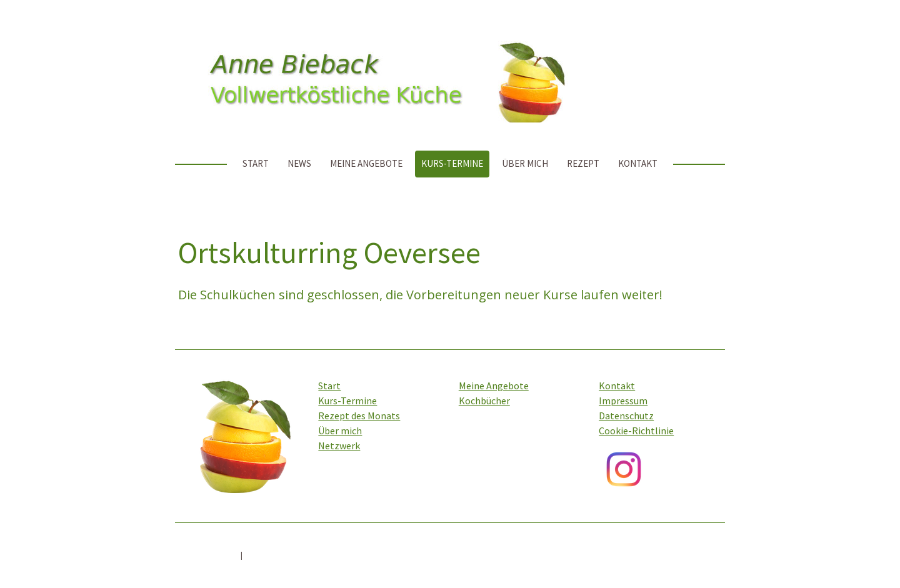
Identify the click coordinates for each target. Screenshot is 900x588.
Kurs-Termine (452, 163)
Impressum (623, 400)
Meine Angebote (366, 163)
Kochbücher (484, 400)
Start (255, 163)
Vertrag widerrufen (293, 555)
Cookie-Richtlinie (636, 430)
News (299, 163)
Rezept (583, 163)
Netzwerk (339, 445)
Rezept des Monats (359, 415)
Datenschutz (626, 415)
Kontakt (638, 163)
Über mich (525, 163)
